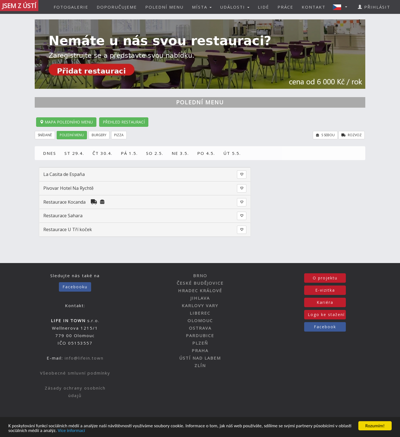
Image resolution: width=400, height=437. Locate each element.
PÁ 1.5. (129, 153)
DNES (49, 153)
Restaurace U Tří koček (67, 229)
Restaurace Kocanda (64, 202)
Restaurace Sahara (62, 216)
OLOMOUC (200, 320)
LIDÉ (263, 7)
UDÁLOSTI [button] (234, 7)
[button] (342, 7)
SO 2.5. (154, 153)
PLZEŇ (200, 343)
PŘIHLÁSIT (374, 7)
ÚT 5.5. (232, 153)
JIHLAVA (200, 298)
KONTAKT (314, 7)
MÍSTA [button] (202, 7)
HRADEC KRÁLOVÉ (200, 290)
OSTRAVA (200, 328)
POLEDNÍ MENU (164, 7)
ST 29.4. (74, 153)
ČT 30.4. (102, 153)
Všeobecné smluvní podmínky (75, 373)
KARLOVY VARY (200, 305)
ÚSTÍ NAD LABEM (200, 358)
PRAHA (200, 350)
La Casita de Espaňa (64, 174)
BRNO (200, 275)
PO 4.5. (206, 153)
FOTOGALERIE (71, 7)
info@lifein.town (84, 358)
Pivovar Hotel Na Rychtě (68, 188)
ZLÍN (200, 365)
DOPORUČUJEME (117, 7)
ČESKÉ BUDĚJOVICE (200, 283)
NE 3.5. (180, 153)
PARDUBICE (200, 335)
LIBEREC (200, 313)
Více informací (71, 431)
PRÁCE (285, 7)
